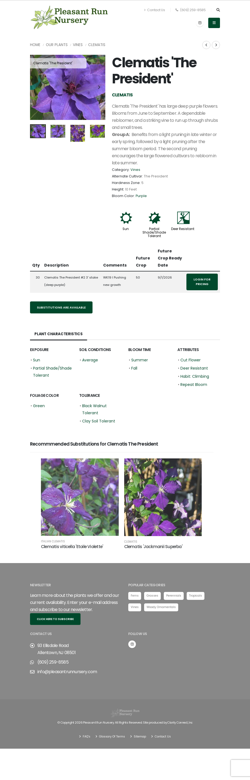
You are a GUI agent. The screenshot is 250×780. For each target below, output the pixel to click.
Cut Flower (190, 360)
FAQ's (83, 736)
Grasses (154, 596)
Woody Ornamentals (164, 607)
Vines (78, 44)
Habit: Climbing (194, 376)
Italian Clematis (53, 541)
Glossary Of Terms (111, 736)
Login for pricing (202, 281)
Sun (126, 229)
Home (35, 44)
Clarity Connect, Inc (180, 722)
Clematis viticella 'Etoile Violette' (72, 546)
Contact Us (154, 10)
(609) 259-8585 (190, 10)
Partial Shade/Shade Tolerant (154, 232)
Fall (134, 368)
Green (39, 406)
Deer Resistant (182, 229)
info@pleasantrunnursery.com (67, 672)
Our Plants (57, 44)
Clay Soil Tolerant (98, 421)
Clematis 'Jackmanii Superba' (153, 546)
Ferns (135, 596)
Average (90, 360)
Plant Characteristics (59, 334)
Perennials (177, 596)
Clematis (96, 44)
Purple (141, 196)
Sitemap (140, 736)
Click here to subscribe (55, 619)
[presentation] (37, 87)
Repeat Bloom (193, 384)
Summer (139, 360)
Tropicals (200, 596)
